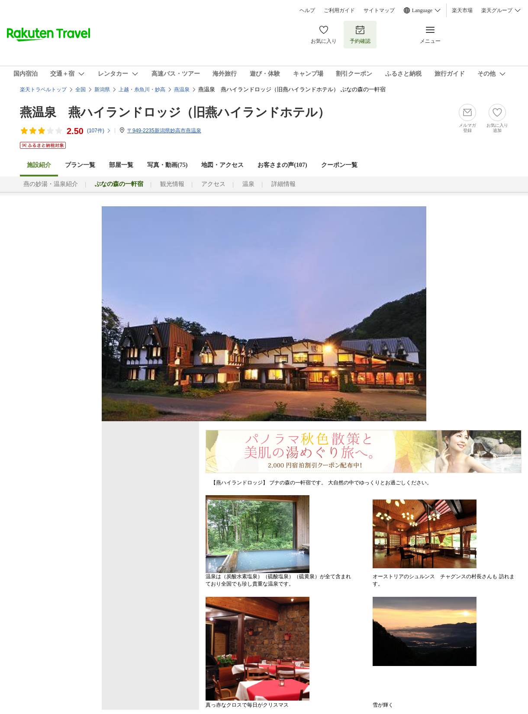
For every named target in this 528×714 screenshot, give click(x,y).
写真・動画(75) (167, 165)
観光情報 (172, 184)
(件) (99, 130)
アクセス (213, 184)
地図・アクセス (222, 165)
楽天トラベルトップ (43, 89)
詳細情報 (283, 184)
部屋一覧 (121, 165)
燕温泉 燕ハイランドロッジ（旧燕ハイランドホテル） (175, 112)
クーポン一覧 (339, 165)
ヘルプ (307, 10)
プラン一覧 (80, 165)
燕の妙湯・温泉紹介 (50, 184)
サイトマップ (379, 10)
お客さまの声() (282, 165)
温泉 (248, 184)
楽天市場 (462, 10)
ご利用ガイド (339, 10)
